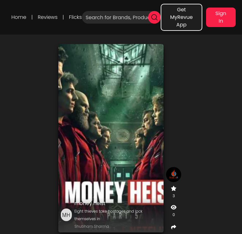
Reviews (48, 17)
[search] (154, 17)
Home (18, 17)
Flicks (75, 17)
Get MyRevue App (181, 17)
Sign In (221, 17)
